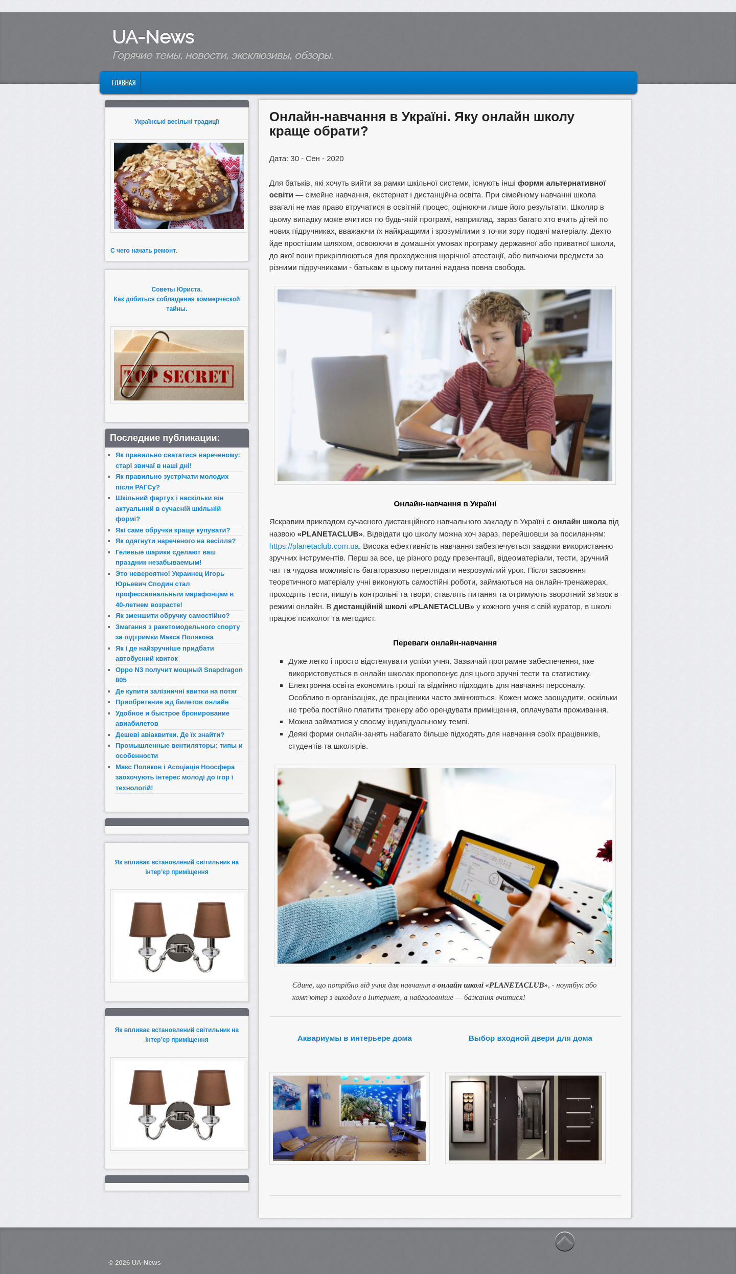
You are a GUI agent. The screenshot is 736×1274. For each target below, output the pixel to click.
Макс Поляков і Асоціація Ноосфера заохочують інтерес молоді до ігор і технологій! (175, 777)
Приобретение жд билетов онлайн (172, 702)
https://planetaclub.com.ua (314, 546)
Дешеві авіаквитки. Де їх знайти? (170, 735)
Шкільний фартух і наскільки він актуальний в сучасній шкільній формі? (170, 508)
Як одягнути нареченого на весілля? (176, 541)
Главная (124, 82)
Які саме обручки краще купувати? (173, 530)
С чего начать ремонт (143, 250)
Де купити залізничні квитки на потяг (177, 691)
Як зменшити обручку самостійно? (173, 615)
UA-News (153, 37)
